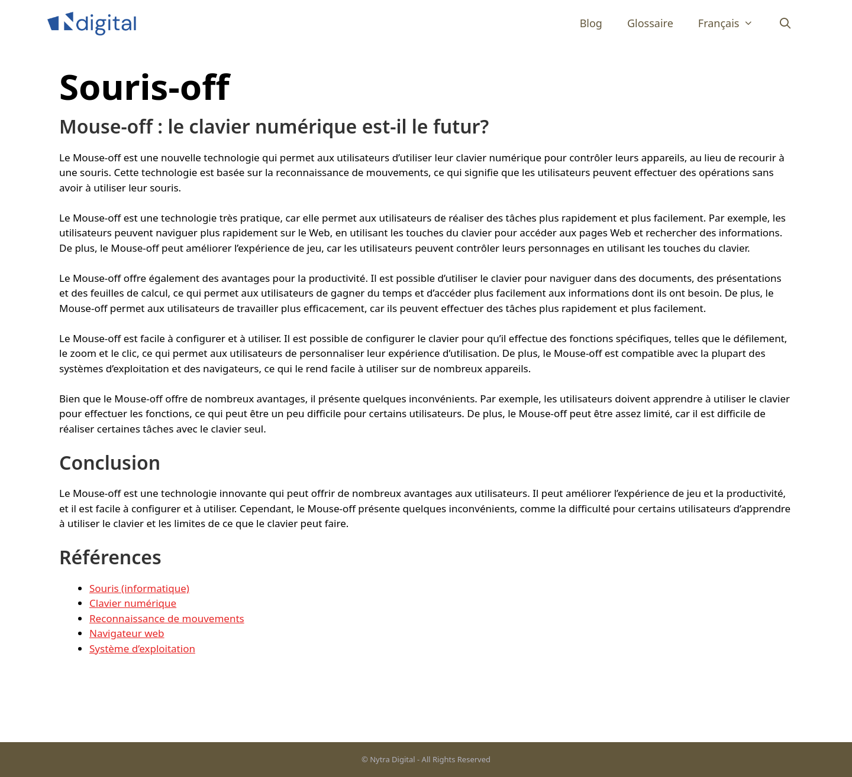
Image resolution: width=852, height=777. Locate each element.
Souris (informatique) (139, 588)
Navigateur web (126, 633)
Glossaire (650, 23)
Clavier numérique (132, 603)
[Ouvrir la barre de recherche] (785, 23)
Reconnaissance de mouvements (166, 618)
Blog (591, 23)
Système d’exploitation (142, 648)
